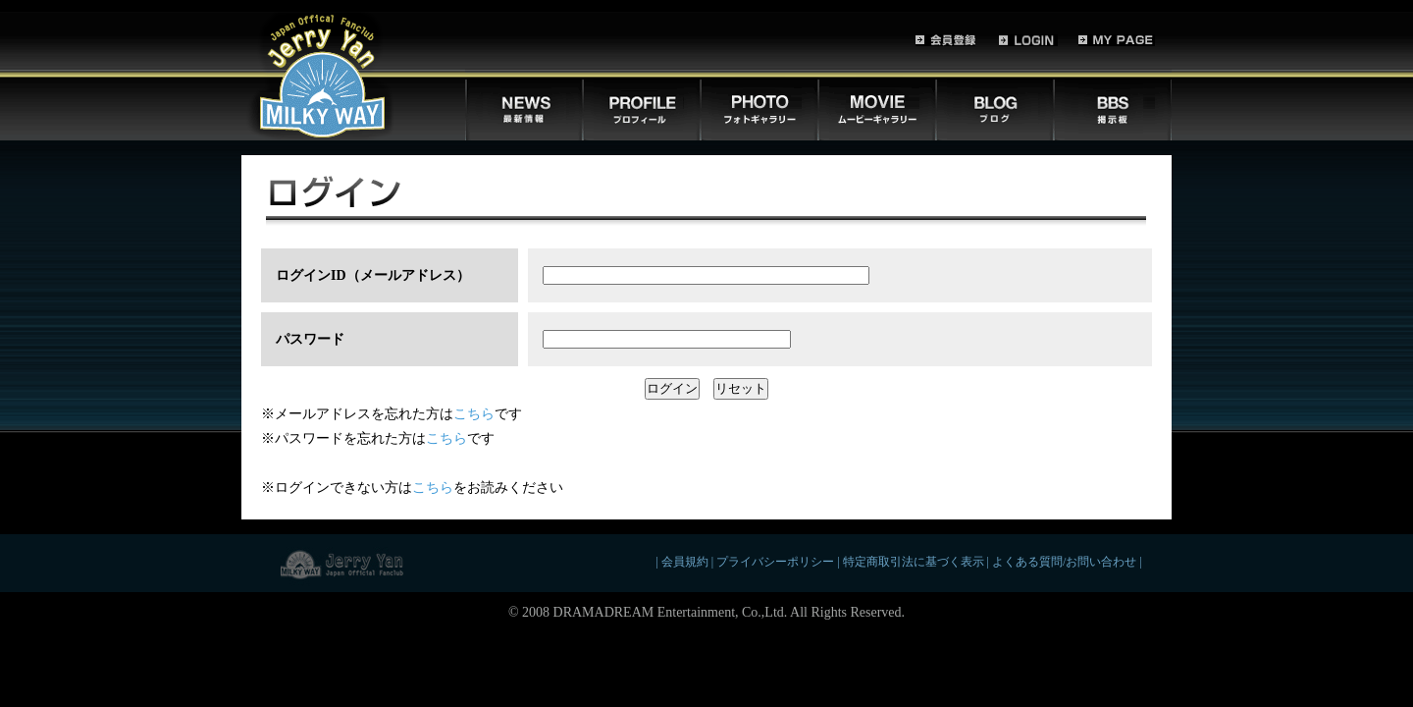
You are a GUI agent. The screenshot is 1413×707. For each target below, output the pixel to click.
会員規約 (684, 563)
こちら (474, 414)
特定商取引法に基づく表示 (913, 563)
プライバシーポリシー (775, 563)
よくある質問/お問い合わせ (1064, 563)
